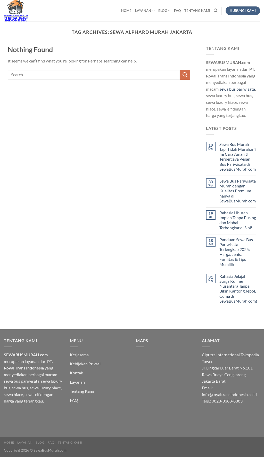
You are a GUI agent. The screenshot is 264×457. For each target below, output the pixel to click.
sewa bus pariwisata (237, 88)
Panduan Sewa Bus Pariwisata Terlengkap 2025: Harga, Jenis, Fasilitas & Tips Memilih (236, 252)
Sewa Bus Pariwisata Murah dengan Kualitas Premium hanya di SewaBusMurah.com (237, 190)
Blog (164, 10)
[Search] (216, 10)
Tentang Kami (197, 11)
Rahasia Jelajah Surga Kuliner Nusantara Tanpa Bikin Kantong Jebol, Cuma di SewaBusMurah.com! (238, 288)
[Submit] (185, 75)
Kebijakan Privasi (85, 363)
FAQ (177, 11)
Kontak (76, 372)
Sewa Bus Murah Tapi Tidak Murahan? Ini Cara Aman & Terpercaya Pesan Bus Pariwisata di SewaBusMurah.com (237, 156)
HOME (126, 11)
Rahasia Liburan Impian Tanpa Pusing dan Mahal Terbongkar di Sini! (237, 220)
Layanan (145, 10)
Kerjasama (79, 354)
